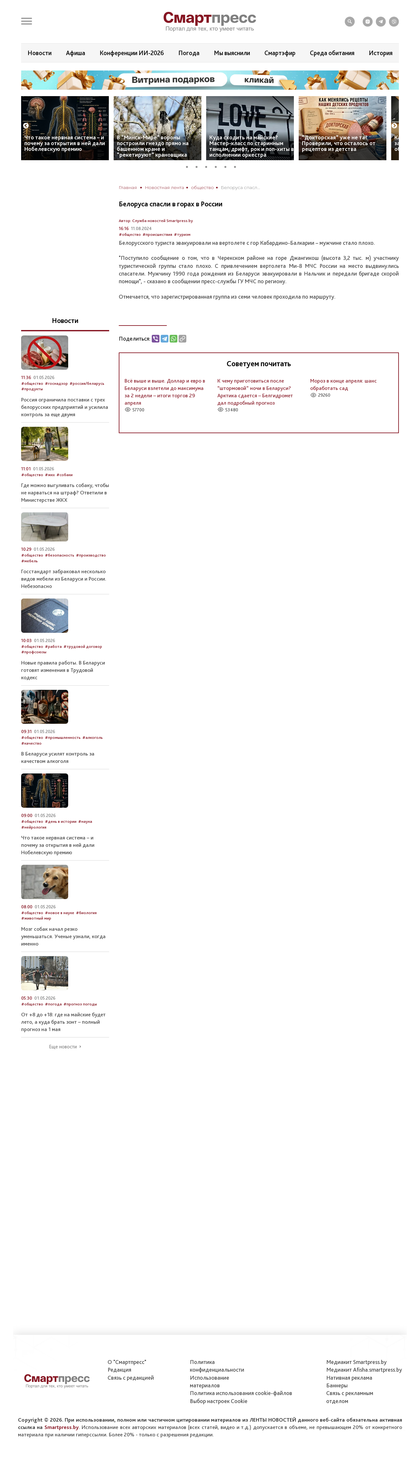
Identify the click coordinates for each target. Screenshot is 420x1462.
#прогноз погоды (80, 1004)
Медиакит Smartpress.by (356, 1362)
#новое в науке (59, 912)
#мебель (29, 560)
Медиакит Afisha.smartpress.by (364, 1369)
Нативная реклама (349, 1377)
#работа (53, 646)
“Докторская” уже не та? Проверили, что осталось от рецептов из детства (339, 143)
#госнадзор (56, 383)
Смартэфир (279, 53)
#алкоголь (92, 737)
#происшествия (157, 234)
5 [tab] (227, 166)
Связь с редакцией (131, 1377)
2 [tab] (199, 166)
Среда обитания (332, 53)
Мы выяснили (232, 53)
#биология (86, 912)
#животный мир (36, 918)
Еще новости (63, 1047)
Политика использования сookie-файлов (241, 1393)
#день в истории (61, 821)
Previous (26, 126)
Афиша (75, 53)
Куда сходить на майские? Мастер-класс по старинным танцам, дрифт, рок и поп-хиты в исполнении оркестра (251, 146)
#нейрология (33, 827)
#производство (91, 555)
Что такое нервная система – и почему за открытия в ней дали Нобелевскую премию (64, 143)
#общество (130, 234)
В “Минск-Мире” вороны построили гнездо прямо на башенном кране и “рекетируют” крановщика (153, 146)
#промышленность (63, 737)
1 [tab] (189, 166)
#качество (31, 743)
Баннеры (337, 1385)
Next (394, 126)
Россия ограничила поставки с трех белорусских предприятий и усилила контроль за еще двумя (64, 406)
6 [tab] (237, 166)
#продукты (32, 388)
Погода (188, 53)
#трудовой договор (82, 646)
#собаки (64, 474)
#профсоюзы (33, 651)
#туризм (182, 234)
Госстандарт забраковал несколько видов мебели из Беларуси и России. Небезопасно (63, 578)
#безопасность (59, 555)
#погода (53, 1004)
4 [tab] (218, 166)
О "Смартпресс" (127, 1362)
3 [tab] (208, 166)
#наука (85, 821)
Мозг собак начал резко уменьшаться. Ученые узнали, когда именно (63, 936)
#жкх (50, 474)
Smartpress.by (61, 1427)
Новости (40, 53)
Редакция (119, 1369)
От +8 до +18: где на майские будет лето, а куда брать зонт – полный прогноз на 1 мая (63, 1021)
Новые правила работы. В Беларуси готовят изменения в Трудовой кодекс (63, 670)
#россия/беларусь (86, 383)
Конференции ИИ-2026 (132, 53)
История (380, 53)
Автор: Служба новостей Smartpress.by (156, 220)
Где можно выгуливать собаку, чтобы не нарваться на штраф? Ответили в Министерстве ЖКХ (65, 492)
